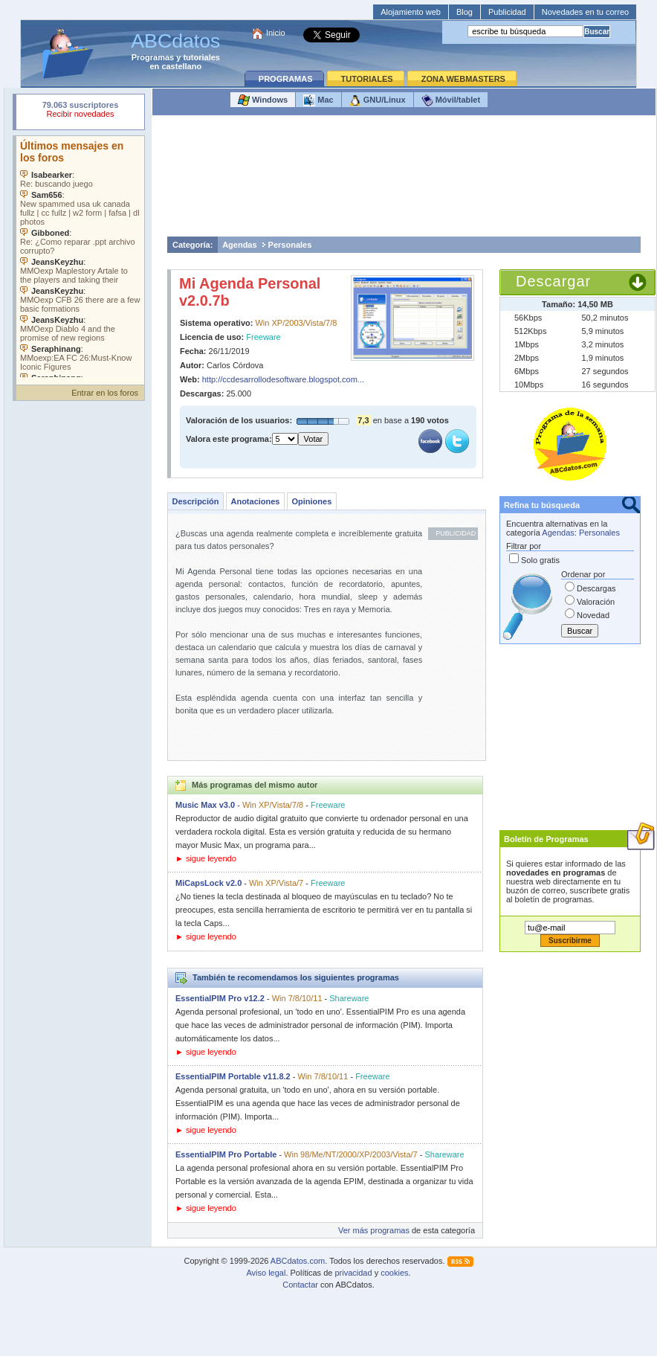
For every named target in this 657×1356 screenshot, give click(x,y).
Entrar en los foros (104, 392)
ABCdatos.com (298, 1260)
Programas (153, 57)
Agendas (239, 244)
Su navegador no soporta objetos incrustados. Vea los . (80, 256)
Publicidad (507, 11)
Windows (263, 100)
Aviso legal (265, 1272)
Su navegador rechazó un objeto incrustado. (80, 111)
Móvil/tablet (451, 100)
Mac (318, 100)
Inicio (275, 32)
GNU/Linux (377, 100)
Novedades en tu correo (585, 11)
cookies (394, 1272)
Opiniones (311, 501)
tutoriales (201, 57)
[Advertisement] (404, 179)
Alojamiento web (411, 11)
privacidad (353, 1272)
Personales (290, 244)
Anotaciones (254, 501)
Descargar (553, 281)
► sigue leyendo (205, 858)
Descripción (195, 501)
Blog (464, 11)
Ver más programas (374, 1230)
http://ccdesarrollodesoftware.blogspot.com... (283, 379)
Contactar (300, 1284)
